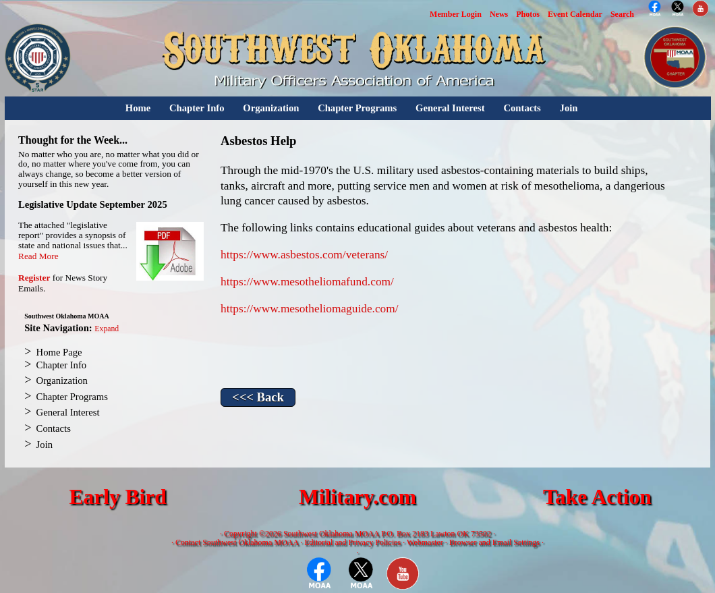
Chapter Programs (357, 108)
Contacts (521, 108)
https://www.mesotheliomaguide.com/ (310, 308)
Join (569, 108)
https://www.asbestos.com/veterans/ (304, 254)
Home (137, 108)
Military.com (357, 497)
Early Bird (117, 497)
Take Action (597, 497)
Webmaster (425, 542)
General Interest (450, 108)
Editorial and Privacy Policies (352, 542)
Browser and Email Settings (494, 542)
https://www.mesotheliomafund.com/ (307, 281)
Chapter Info (197, 108)
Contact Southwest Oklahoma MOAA (236, 542)
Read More (38, 256)
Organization (271, 108)
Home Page (59, 352)
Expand (106, 328)
